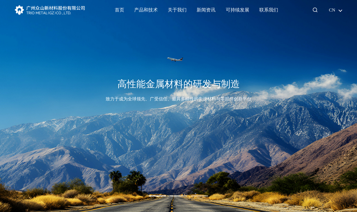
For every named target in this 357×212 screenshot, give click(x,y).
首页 (119, 9)
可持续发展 (237, 9)
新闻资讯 (206, 9)
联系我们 (268, 9)
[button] (157, 196)
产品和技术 (146, 9)
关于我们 (177, 9)
